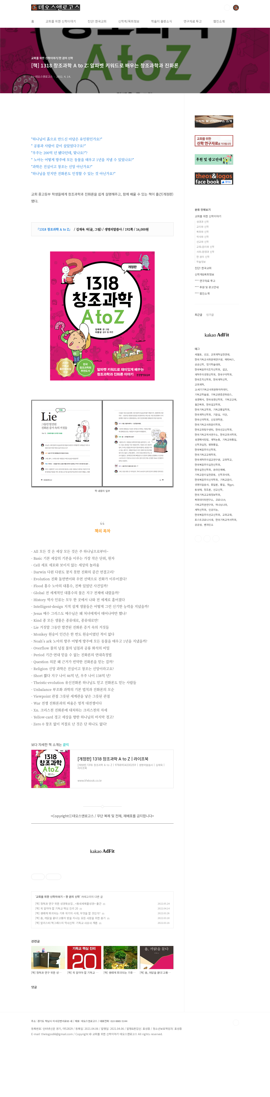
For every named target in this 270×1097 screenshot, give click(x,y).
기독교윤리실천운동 (205, 474)
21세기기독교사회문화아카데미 (211, 389)
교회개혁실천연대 (220, 354)
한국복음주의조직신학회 (207, 369)
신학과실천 (200, 444)
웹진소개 (219, 21)
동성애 (198, 489)
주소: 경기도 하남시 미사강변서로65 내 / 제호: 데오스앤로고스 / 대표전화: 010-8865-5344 (79, 1075)
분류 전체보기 (203, 210)
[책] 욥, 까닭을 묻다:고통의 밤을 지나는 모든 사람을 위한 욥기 (70, 972)
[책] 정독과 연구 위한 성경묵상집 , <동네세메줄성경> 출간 (68, 957)
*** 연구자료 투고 (205, 281)
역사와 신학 (202, 237)
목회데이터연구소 (204, 499)
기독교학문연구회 (204, 505)
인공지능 (213, 510)
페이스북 (198, 538)
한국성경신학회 (214, 399)
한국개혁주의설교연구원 (207, 459)
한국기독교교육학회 (205, 454)
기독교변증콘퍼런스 (221, 394)
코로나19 (220, 499)
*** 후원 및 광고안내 (207, 287)
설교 (224, 369)
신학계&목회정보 (204, 274)
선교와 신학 (202, 242)
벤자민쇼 (208, 525)
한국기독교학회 (203, 409)
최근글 (198, 315)
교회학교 (227, 459)
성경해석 (199, 399)
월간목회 (199, 404)
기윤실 (216, 414)
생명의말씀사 (202, 484)
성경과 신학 (202, 221)
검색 (227, 8)
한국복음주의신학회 (205, 449)
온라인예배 (219, 469)
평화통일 (213, 444)
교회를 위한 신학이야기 (61, 21)
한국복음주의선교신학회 (207, 515)
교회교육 (227, 515)
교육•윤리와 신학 (205, 247)
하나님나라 (221, 505)
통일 (222, 484)
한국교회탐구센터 (204, 429)
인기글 (210, 315)
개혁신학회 (200, 510)
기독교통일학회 (221, 409)
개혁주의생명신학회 (205, 374)
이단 (224, 414)
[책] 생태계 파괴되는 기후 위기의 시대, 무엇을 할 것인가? (67, 967)
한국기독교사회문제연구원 (208, 359)
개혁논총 (215, 439)
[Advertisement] (102, 890)
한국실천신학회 (203, 469)
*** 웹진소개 (202, 293)
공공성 (198, 525)
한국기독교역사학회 (226, 520)
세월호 (198, 354)
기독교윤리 (226, 479)
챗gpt (230, 484)
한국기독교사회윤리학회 (207, 424)
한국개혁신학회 (203, 414)
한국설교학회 (213, 404)
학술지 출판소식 (161, 21)
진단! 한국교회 (97, 21)
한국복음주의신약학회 (206, 479)
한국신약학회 (202, 419)
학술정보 (201, 262)
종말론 (214, 484)
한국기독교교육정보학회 (207, 494)
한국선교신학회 (224, 429)
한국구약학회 (225, 374)
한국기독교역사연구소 (206, 434)
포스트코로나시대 (204, 520)
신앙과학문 (216, 419)
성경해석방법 (202, 439)
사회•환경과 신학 (205, 252)
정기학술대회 (213, 364)
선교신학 (217, 489)
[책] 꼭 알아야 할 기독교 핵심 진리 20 (56, 962)
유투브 (215, 538)
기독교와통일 (229, 439)
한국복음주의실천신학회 (207, 464)
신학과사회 (223, 474)
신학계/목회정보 (129, 21)
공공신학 (199, 364)
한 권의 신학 (73, 951)
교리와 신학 (202, 226)
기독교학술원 (202, 394)
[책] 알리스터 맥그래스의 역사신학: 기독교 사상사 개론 (66, 977)
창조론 (207, 489)
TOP (236, 1076)
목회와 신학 (202, 232)
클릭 (66, 744)
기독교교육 (230, 399)
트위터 (207, 538)
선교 (206, 354)
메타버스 (229, 359)
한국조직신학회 (203, 379)
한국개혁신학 (220, 379)
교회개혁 (199, 384)
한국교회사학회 (228, 434)
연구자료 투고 (193, 21)
